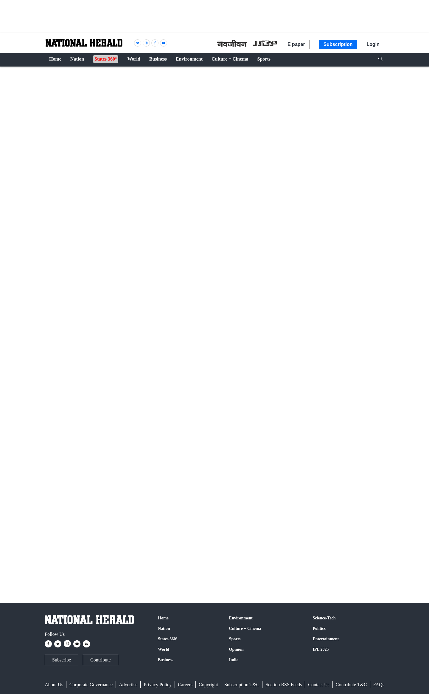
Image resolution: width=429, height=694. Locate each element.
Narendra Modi (60, 562)
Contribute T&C (351, 684)
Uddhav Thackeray (93, 562)
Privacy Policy (158, 684)
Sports (235, 639)
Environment (241, 618)
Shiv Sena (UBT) (127, 562)
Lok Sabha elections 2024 (167, 562)
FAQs (378, 684)
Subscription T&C (241, 684)
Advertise (128, 684)
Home (163, 618)
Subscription (338, 44)
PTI (71, 263)
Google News (141, 471)
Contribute (100, 659)
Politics (319, 628)
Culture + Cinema (245, 628)
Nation (54, 75)
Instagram (173, 471)
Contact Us (318, 684)
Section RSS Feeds (283, 684)
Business (165, 660)
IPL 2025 (321, 649)
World (163, 649)
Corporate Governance (91, 684)
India (234, 660)
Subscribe (61, 659)
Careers (185, 684)
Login (373, 44)
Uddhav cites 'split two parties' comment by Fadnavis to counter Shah (163, 371)
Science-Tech (324, 618)
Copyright (208, 684)
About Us (54, 684)
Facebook (91, 471)
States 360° (168, 639)
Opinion (236, 649)
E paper (296, 44)
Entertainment (326, 639)
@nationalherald (150, 483)
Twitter (113, 471)
